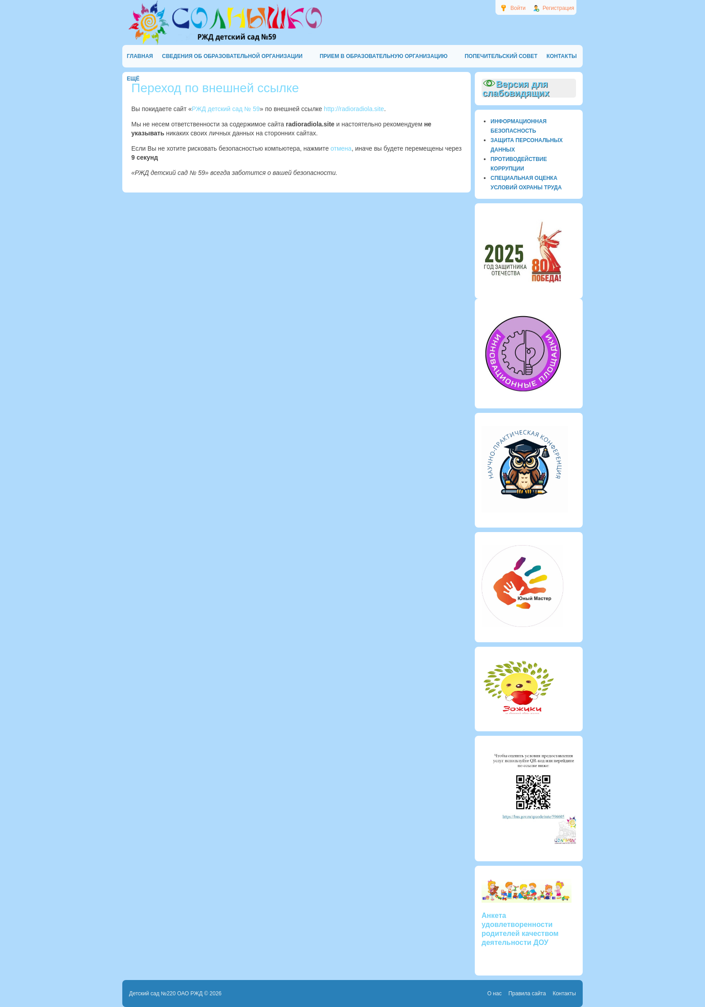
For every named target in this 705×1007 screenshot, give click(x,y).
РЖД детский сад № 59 (226, 108)
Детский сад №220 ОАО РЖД (166, 993)
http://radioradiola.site (354, 108)
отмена (341, 148)
